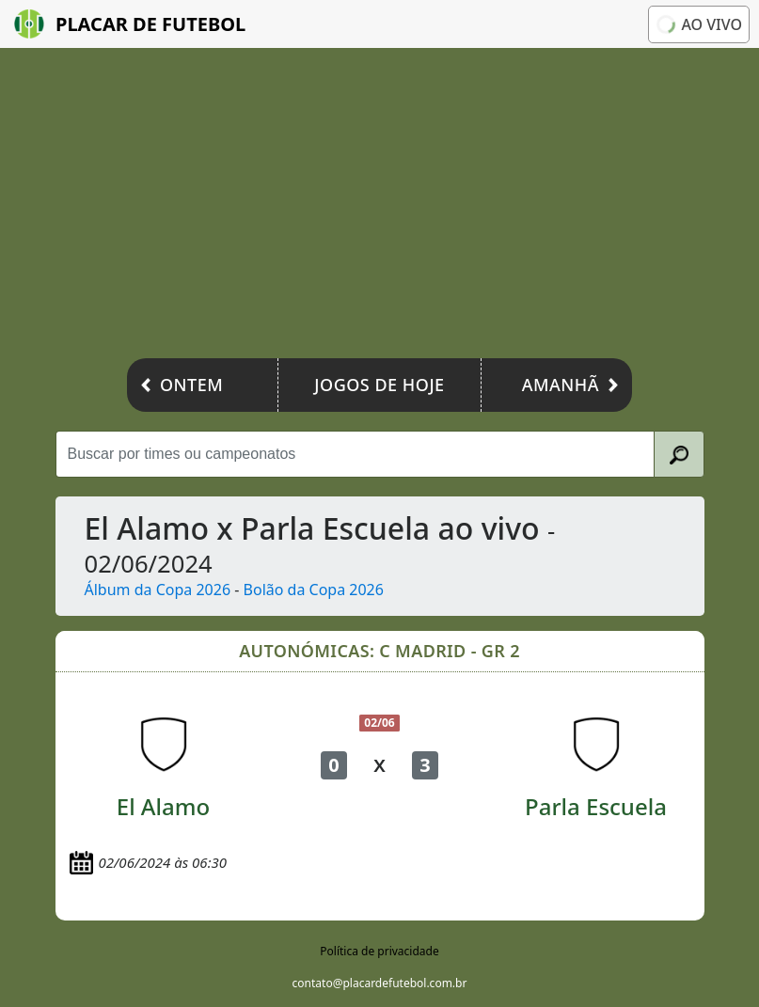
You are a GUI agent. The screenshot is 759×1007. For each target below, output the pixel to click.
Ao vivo (699, 24)
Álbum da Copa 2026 (158, 589)
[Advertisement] (379, 207)
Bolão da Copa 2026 (314, 589)
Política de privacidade (379, 951)
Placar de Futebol (129, 24)
